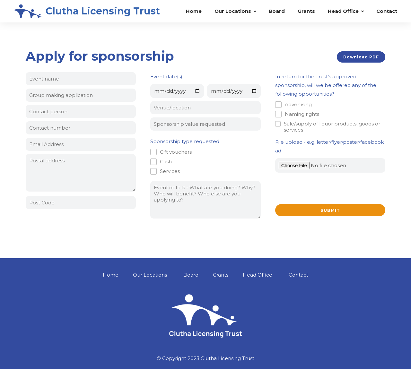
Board (277, 11)
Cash (166, 162)
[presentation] (324, 188)
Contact (386, 11)
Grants (306, 11)
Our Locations (232, 11)
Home (194, 11)
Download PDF (361, 57)
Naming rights (302, 114)
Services (170, 171)
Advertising (298, 104)
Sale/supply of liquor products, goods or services (332, 127)
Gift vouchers (176, 152)
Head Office (343, 11)
